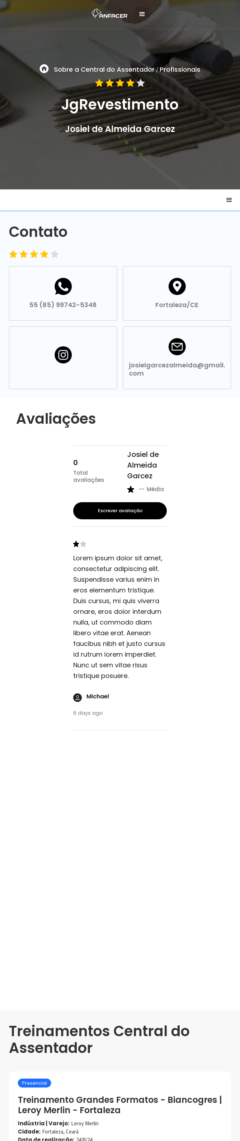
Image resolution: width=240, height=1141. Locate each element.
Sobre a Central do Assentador (104, 69)
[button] (142, 14)
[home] (107, 11)
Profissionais (180, 69)
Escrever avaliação (120, 510)
